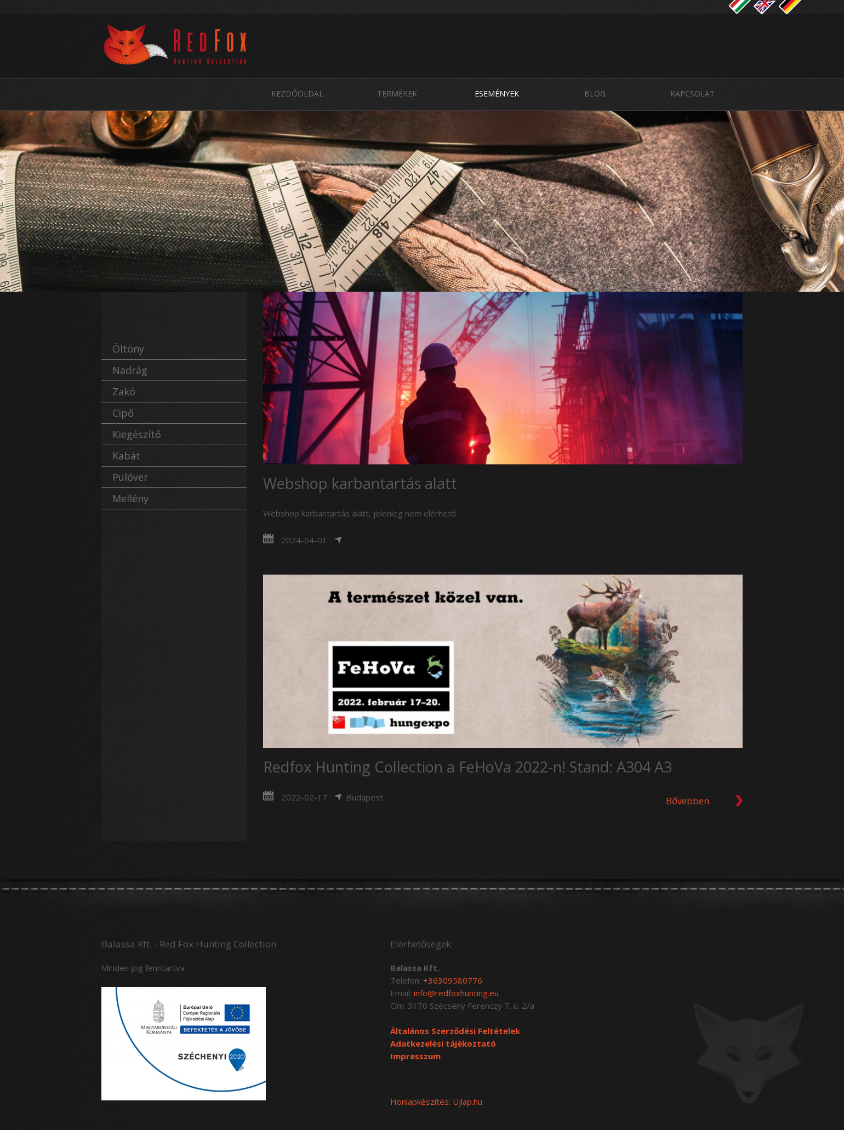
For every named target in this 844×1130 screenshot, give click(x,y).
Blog (595, 93)
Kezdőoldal (297, 93)
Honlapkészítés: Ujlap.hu (436, 1101)
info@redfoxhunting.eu (456, 992)
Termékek (397, 93)
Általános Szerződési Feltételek (455, 1030)
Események (497, 93)
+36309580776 (452, 980)
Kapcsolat (692, 93)
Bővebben (687, 800)
